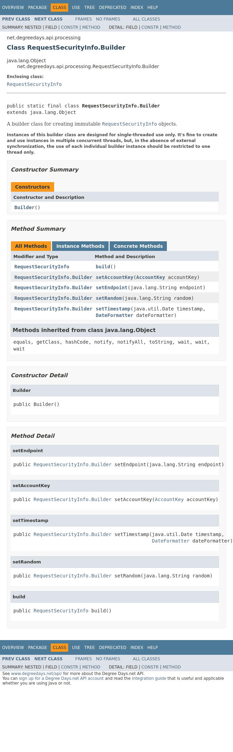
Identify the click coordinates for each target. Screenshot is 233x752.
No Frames (108, 19)
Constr (69, 27)
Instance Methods (80, 246)
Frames (83, 19)
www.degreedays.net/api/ (36, 673)
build (103, 266)
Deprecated (112, 7)
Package (37, 7)
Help (152, 7)
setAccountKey (115, 277)
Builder (24, 207)
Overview (13, 7)
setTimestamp (113, 308)
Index (137, 7)
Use (76, 7)
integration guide (149, 678)
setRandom (109, 298)
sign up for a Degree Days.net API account (61, 678)
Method (91, 27)
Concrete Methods (138, 246)
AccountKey (150, 277)
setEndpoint (112, 287)
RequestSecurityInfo (34, 84)
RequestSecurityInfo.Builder (53, 277)
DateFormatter (115, 315)
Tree (89, 7)
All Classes (146, 19)
